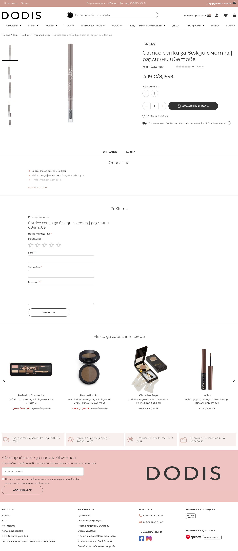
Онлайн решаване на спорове (96, 546)
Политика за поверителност (97, 535)
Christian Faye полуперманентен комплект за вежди (148, 401)
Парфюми (194, 25)
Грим (31, 25)
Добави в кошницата (195, 106)
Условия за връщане (90, 520)
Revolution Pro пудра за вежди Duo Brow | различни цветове (89, 401)
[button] (10, 52)
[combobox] (112, 15)
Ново (215, 25)
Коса (115, 25)
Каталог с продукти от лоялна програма (28, 541)
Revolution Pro (89, 395)
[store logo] (21, 15)
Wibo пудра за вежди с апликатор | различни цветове (207, 401)
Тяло (67, 25)
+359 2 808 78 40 (153, 515)
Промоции (10, 25)
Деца (175, 25)
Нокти (49, 25)
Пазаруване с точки (221, 3)
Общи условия (87, 530)
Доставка (84, 515)
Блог (4, 520)
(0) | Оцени (198, 66)
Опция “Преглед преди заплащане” (93, 440)
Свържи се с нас (153, 521)
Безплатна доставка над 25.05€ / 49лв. (36, 440)
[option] (145, 93)
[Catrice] (149, 44)
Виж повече (36, 187)
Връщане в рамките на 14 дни (155, 440)
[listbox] (189, 94)
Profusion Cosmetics (31, 395)
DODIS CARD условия (15, 535)
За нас (25, 3)
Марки (231, 25)
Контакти (11, 3)
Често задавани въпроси (93, 525)
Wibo (207, 395)
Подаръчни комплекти (145, 25)
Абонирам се (22, 490)
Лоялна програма (195, 15)
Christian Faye (148, 395)
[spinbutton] (154, 106)
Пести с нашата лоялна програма (207, 440)
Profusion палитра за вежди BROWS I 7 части (31, 401)
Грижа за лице (91, 25)
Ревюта (130, 152)
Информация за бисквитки (95, 541)
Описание (110, 152)
